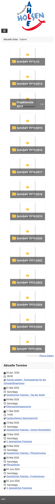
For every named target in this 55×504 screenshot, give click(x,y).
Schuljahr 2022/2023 (29, 282)
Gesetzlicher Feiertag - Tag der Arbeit (25, 395)
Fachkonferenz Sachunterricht (22, 418)
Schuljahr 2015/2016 (29, 150)
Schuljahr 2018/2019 (29, 216)
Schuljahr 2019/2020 (29, 238)
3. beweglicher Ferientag (19, 488)
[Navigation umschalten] (4, 31)
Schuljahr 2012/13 (28, 61)
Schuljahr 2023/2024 (29, 304)
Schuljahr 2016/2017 (29, 172)
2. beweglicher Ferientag (19, 441)
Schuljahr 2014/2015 (29, 127)
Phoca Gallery (46, 355)
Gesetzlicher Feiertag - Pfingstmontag (26, 453)
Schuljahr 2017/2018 (29, 194)
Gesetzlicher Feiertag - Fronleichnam (25, 476)
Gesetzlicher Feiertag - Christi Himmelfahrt (28, 429)
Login (3, 499)
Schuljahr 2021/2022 (29, 260)
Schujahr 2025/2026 (29, 348)
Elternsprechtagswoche (18, 406)
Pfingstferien (13, 464)
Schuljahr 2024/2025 (29, 326)
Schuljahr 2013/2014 (29, 83)
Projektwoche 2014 (25, 104)
